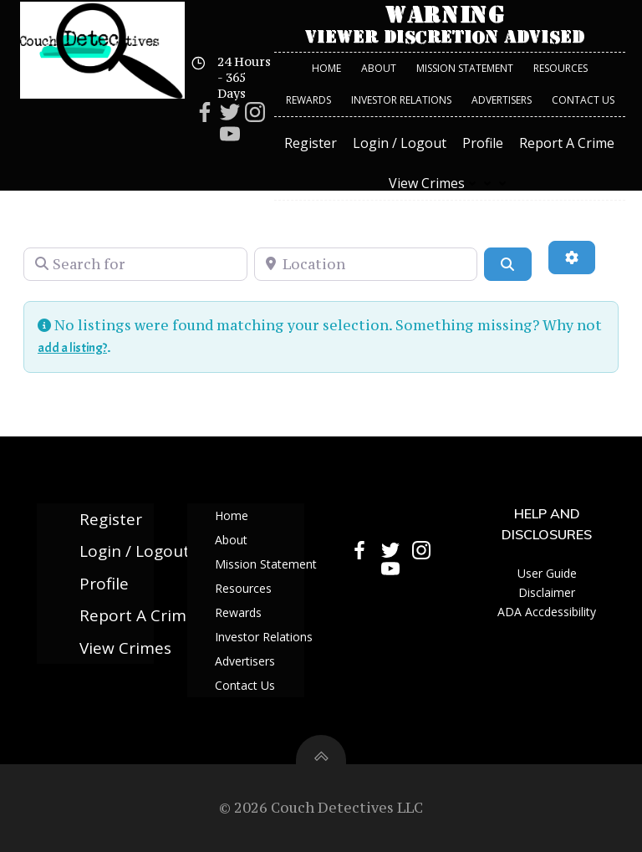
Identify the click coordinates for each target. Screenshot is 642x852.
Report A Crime (566, 143)
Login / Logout (399, 143)
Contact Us (583, 100)
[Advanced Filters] (571, 257)
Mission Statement (464, 68)
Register (310, 143)
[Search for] (135, 264)
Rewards (308, 100)
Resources (560, 68)
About (378, 68)
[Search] (507, 264)
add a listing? (72, 347)
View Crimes (449, 183)
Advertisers (501, 100)
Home (326, 68)
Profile (482, 143)
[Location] (366, 264)
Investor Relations (401, 100)
